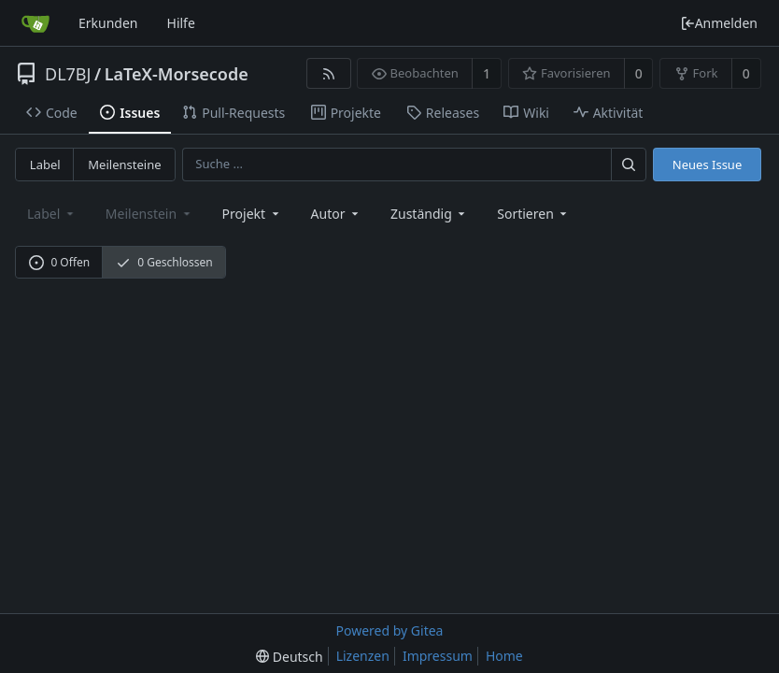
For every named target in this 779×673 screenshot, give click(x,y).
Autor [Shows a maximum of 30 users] (336, 213)
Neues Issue (707, 164)
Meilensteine (124, 164)
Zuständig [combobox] (429, 213)
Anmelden (719, 23)
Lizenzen (363, 656)
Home (504, 656)
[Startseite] (35, 23)
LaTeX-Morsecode (176, 73)
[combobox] (252, 213)
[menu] (533, 213)
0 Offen (59, 262)
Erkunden (108, 23)
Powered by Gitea (390, 630)
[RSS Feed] (328, 73)
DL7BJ (68, 73)
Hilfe (181, 23)
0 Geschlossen (164, 262)
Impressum (438, 656)
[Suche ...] (628, 164)
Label (45, 164)
